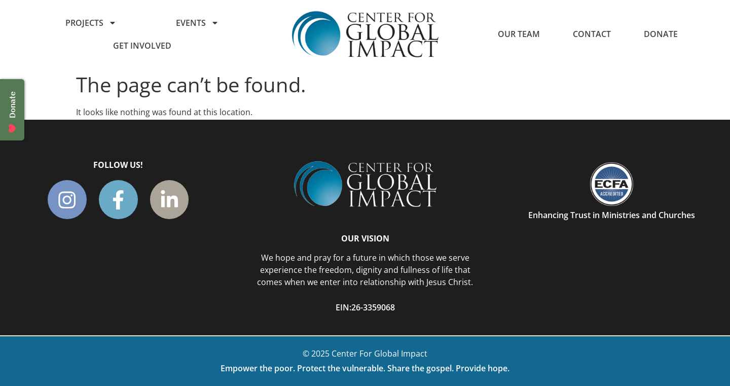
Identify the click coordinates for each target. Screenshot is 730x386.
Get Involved (142, 45)
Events (197, 23)
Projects (91, 23)
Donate (661, 34)
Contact (592, 34)
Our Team (519, 34)
